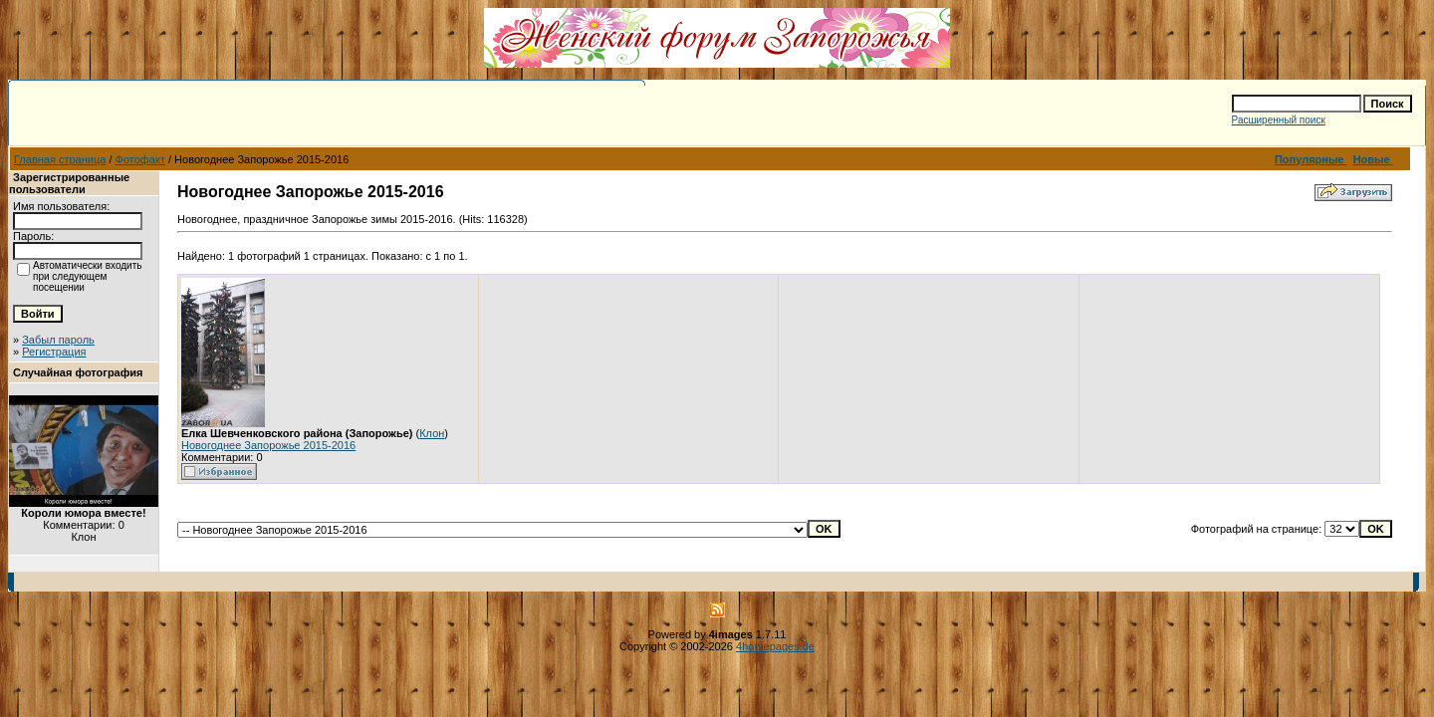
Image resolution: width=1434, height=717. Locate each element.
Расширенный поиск (1278, 120)
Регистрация (54, 352)
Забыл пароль (58, 340)
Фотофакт (140, 159)
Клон (431, 433)
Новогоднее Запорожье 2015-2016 (268, 445)
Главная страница (60, 159)
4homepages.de (775, 646)
